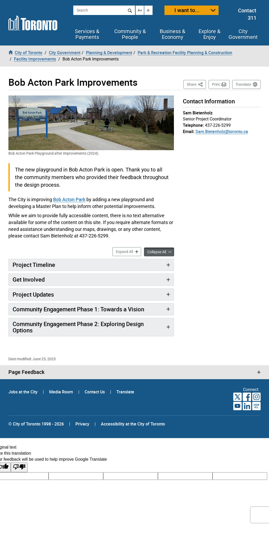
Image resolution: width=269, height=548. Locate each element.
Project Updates (33, 294)
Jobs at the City (23, 392)
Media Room (61, 392)
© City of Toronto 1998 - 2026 (36, 424)
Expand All (128, 251)
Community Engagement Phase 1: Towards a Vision (78, 309)
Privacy (82, 424)
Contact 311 (247, 14)
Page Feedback (26, 372)
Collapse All (160, 251)
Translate (243, 84)
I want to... (187, 10)
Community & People (130, 34)
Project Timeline (34, 264)
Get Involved (29, 279)
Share (196, 84)
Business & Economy (172, 34)
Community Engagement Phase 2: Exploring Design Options (78, 327)
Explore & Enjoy (209, 34)
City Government (243, 34)
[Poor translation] (19, 467)
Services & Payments (87, 34)
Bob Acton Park (69, 199)
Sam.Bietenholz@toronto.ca (221, 131)
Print (216, 84)
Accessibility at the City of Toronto (133, 424)
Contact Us (95, 392)
